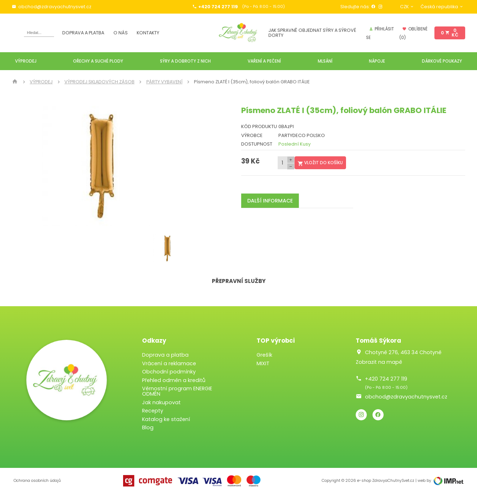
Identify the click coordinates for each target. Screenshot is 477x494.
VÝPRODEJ (41, 82)
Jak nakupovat (161, 402)
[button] (184, 166)
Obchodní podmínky (169, 371)
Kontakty (148, 32)
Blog (148, 427)
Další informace (270, 200)
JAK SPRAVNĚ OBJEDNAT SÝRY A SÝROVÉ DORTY (312, 33)
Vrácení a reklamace (169, 363)
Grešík (264, 354)
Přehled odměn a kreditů (173, 380)
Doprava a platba (83, 32)
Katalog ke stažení (166, 419)
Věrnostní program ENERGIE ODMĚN (177, 391)
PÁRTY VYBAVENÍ (164, 82)
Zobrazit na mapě (379, 362)
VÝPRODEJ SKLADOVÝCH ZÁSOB (99, 82)
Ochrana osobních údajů (37, 480)
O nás (120, 32)
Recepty (152, 410)
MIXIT (263, 363)
